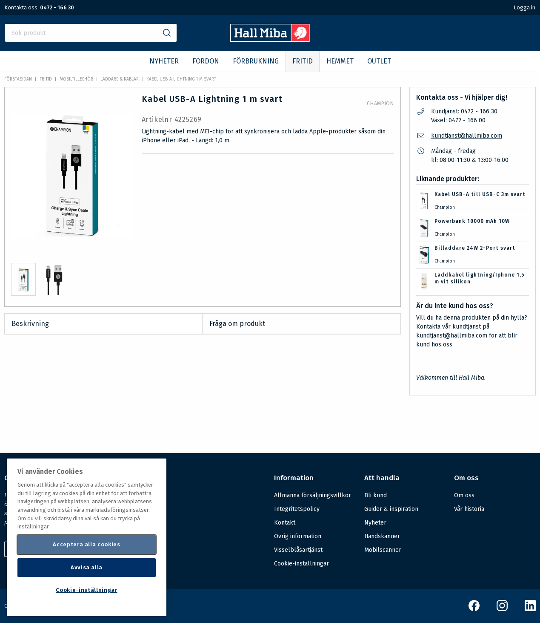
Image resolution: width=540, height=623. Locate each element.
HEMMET (340, 61)
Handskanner (382, 536)
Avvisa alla (87, 567)
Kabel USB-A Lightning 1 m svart (181, 79)
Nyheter (375, 522)
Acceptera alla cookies (86, 544)
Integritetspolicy (297, 509)
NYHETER (164, 61)
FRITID (302, 61)
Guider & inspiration (391, 509)
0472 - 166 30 (57, 7)
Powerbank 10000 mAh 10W (472, 221)
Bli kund (375, 495)
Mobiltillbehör (76, 79)
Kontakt (284, 522)
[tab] (23, 279)
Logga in (524, 7)
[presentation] (23, 279)
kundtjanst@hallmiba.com (466, 135)
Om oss (464, 495)
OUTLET (379, 61)
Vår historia (469, 509)
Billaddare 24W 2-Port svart (474, 248)
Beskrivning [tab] (30, 324)
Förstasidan (18, 79)
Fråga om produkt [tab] (237, 324)
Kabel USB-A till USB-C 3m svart (480, 194)
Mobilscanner (382, 550)
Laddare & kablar (119, 79)
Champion (380, 104)
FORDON (205, 61)
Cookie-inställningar (301, 563)
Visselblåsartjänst (298, 550)
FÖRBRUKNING (256, 61)
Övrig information (297, 536)
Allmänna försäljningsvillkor (312, 495)
